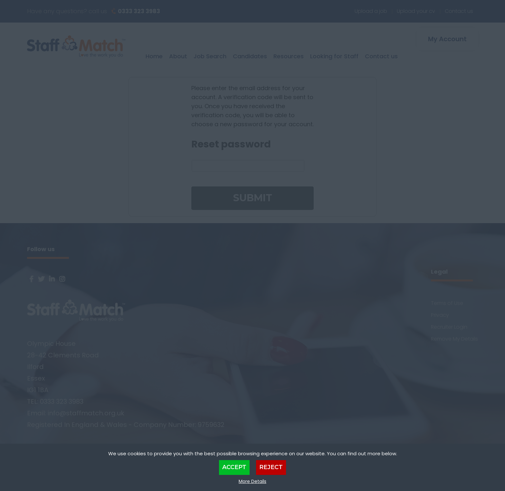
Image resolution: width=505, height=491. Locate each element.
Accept (234, 467)
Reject (271, 467)
